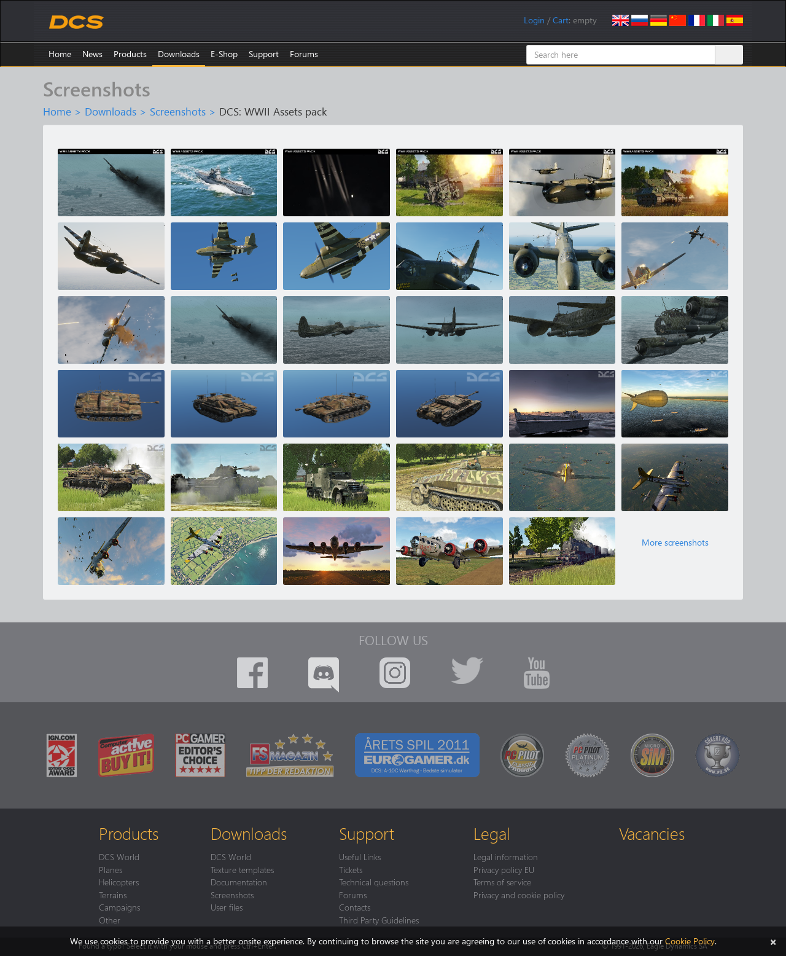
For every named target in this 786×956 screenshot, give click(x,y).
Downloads (179, 54)
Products (130, 54)
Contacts (354, 906)
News (92, 54)
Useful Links (360, 856)
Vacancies (652, 833)
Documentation (239, 881)
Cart (561, 20)
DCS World (119, 856)
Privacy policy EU (503, 869)
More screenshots (675, 542)
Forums (304, 54)
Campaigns (119, 906)
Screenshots (178, 111)
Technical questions (373, 881)
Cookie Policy (690, 941)
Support (264, 54)
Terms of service (502, 881)
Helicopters (119, 881)
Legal (491, 833)
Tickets (350, 869)
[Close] (773, 941)
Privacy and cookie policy (518, 894)
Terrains (112, 894)
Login (534, 20)
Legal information (505, 856)
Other (109, 919)
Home (60, 54)
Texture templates (242, 869)
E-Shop (224, 54)
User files (227, 906)
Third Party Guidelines (379, 919)
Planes (110, 869)
